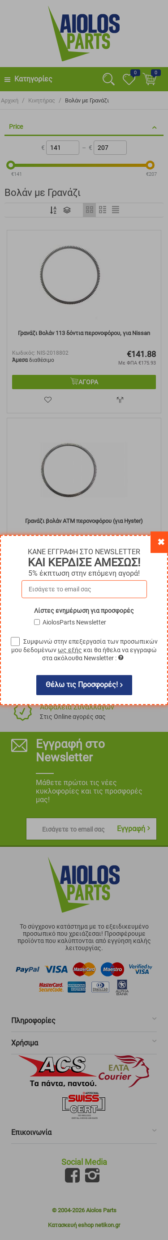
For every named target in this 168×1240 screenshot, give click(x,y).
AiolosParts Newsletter (74, 622)
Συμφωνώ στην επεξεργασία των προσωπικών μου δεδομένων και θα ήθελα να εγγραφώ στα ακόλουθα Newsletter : (84, 650)
